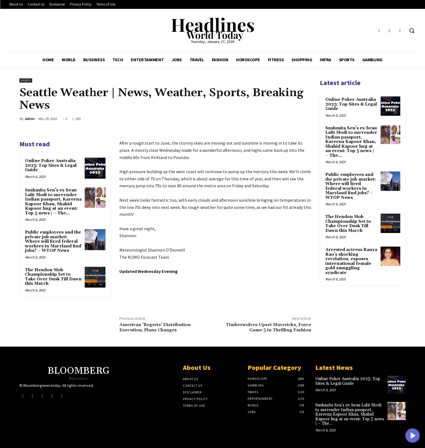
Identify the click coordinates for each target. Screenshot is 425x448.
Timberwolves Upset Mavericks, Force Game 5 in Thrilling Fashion (268, 327)
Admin (29, 118)
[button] (411, 30)
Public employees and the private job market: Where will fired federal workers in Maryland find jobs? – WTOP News (53, 241)
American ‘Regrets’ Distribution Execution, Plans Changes (155, 327)
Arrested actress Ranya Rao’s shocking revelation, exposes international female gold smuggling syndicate (351, 261)
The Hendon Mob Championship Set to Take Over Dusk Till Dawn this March (53, 276)
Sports (25, 80)
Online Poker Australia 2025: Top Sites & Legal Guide (51, 165)
